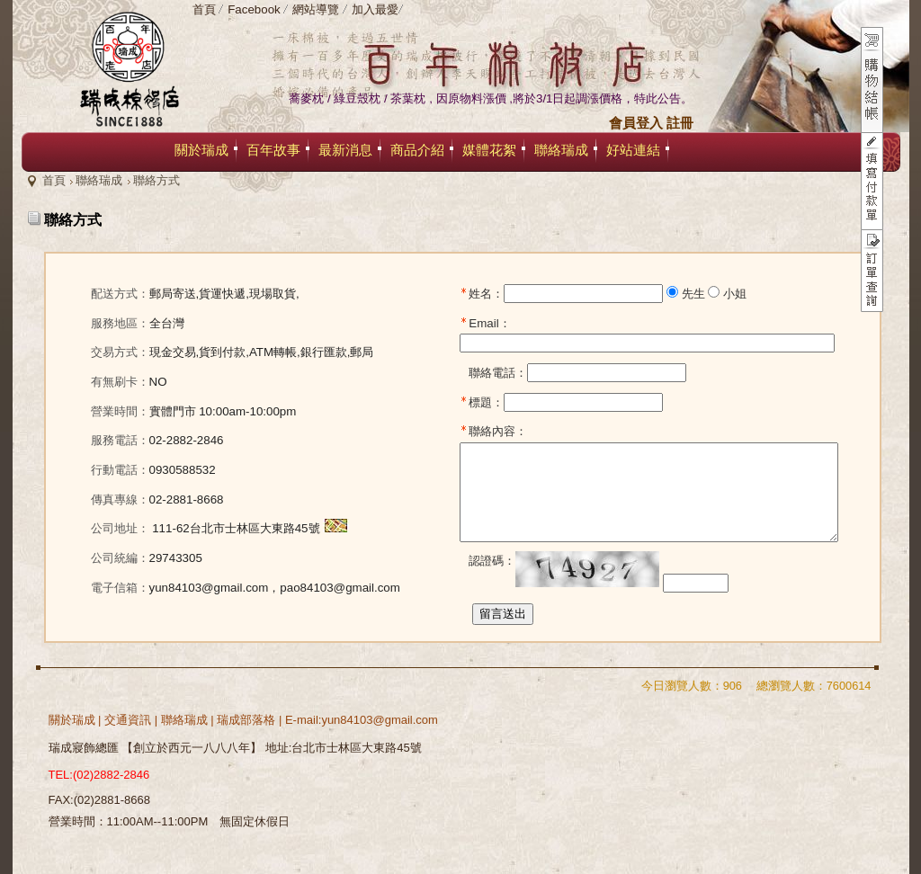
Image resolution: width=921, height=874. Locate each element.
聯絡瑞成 (99, 180)
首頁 (54, 180)
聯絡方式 (156, 180)
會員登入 (636, 123)
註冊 (679, 123)
